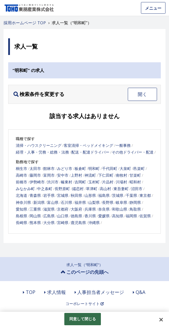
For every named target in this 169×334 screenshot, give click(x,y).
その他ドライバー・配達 (133, 152)
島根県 (21, 215)
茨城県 (117, 195)
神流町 (90, 175)
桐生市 (21, 168)
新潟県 (39, 202)
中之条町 (44, 188)
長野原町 (62, 188)
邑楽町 (139, 168)
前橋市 (21, 182)
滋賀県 (49, 209)
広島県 (49, 215)
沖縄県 (94, 222)
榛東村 (66, 182)
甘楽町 (135, 175)
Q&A (140, 292)
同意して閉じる (82, 318)
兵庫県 (90, 209)
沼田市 (136, 188)
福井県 (80, 202)
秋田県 (76, 195)
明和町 (94, 168)
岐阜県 (121, 202)
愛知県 (21, 209)
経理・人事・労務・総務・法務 (42, 152)
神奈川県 (23, 202)
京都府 (62, 209)
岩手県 (49, 195)
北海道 (21, 195)
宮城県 (62, 195)
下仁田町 (105, 175)
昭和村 (135, 182)
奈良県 (104, 209)
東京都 (145, 195)
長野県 (107, 202)
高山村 (105, 188)
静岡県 (135, 202)
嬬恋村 (78, 188)
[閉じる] (161, 319)
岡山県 (35, 215)
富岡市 (49, 175)
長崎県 (21, 222)
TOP (30, 292)
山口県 (62, 215)
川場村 (121, 182)
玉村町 (94, 182)
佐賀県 (145, 215)
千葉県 (131, 195)
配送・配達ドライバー (90, 152)
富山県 (52, 202)
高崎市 (21, 175)
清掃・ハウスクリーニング (38, 145)
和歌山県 (119, 209)
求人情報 (56, 292)
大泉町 (125, 168)
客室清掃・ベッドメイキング (88, 145)
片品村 (107, 182)
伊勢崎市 (37, 182)
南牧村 (121, 175)
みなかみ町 (25, 188)
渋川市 (52, 182)
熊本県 (35, 222)
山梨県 (94, 202)
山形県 (90, 195)
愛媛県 (104, 215)
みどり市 (64, 168)
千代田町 (109, 168)
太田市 (35, 168)
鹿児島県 (78, 222)
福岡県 (131, 215)
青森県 (35, 195)
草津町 (91, 188)
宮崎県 (62, 222)
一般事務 (123, 145)
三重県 (35, 209)
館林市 (49, 168)
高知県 (117, 215)
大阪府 (76, 209)
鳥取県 (135, 209)
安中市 (62, 175)
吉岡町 (80, 182)
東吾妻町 (121, 188)
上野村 (76, 175)
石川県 (66, 202)
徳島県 (76, 215)
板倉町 (80, 168)
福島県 (104, 195)
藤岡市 (35, 175)
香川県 (90, 215)
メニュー (153, 8)
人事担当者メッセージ (100, 292)
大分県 (49, 222)
